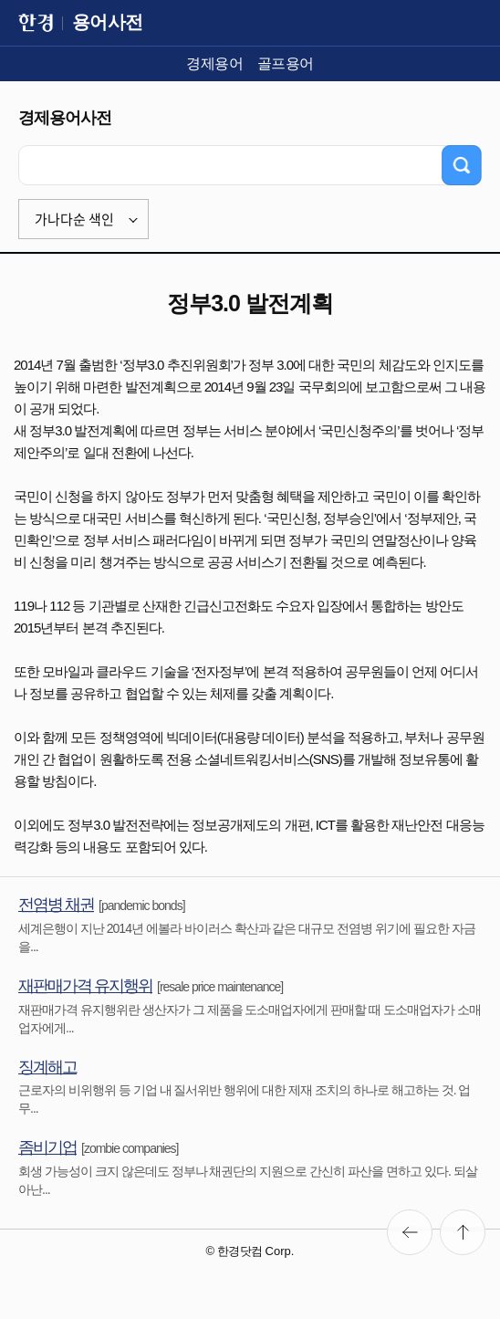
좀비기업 (47, 1147)
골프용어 (285, 63)
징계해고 (47, 1067)
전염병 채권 (56, 904)
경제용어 (214, 63)
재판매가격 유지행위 (85, 986)
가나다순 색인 (74, 219)
